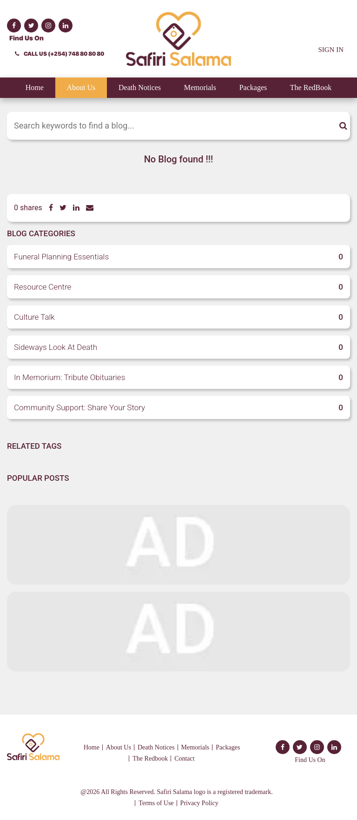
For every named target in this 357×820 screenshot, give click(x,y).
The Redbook (150, 758)
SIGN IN (331, 49)
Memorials (200, 87)
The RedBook (310, 87)
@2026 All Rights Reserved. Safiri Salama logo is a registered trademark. (176, 791)
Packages (253, 87)
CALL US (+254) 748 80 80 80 (59, 54)
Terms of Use (156, 803)
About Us (81, 87)
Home (35, 87)
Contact (184, 758)
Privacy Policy (199, 803)
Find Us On (26, 38)
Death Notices (140, 87)
